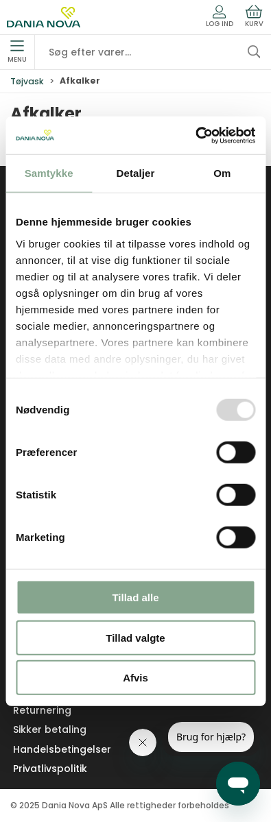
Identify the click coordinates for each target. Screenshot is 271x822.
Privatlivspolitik (50, 768)
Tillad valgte (135, 637)
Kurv (254, 16)
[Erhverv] (43, 17)
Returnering (42, 710)
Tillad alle (135, 597)
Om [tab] (222, 173)
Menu (17, 52)
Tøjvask (27, 81)
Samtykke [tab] (49, 173)
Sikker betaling (49, 729)
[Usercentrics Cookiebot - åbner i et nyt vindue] (195, 135)
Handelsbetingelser (62, 749)
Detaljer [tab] (136, 173)
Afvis (135, 678)
